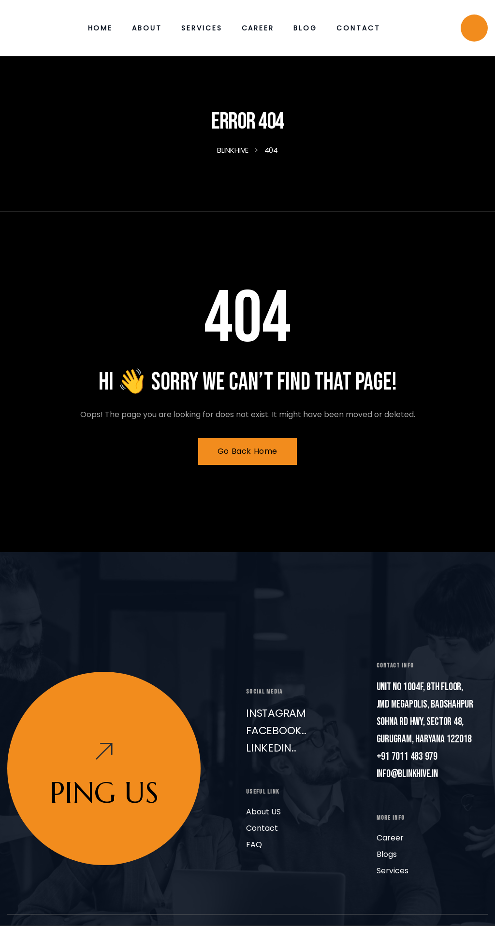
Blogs (387, 854)
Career (390, 837)
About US (263, 811)
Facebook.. (276, 730)
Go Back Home (247, 451)
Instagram (276, 713)
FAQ (254, 844)
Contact (262, 828)
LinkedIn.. (271, 747)
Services (392, 870)
